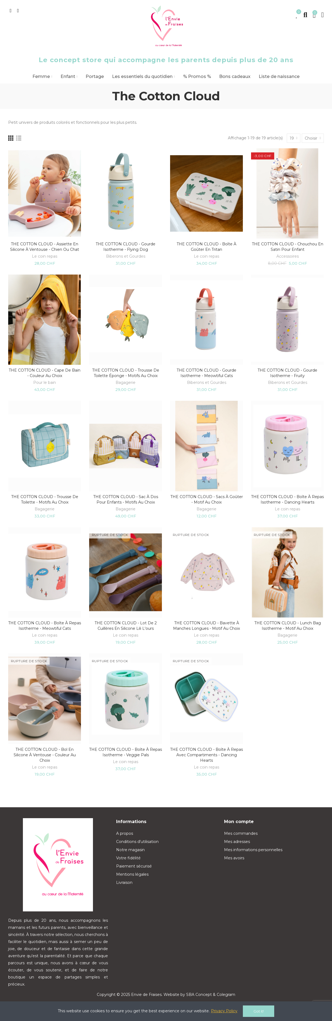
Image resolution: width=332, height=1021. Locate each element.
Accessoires (287, 256)
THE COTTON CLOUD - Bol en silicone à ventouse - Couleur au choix (45, 755)
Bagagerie (125, 382)
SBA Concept (199, 994)
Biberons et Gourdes (125, 256)
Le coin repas (44, 256)
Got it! (258, 1011)
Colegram (226, 994)
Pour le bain (44, 382)
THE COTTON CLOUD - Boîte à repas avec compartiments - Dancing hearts (206, 755)
